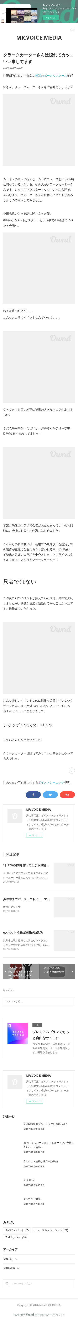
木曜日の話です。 (13, 907)
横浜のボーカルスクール (51, 75)
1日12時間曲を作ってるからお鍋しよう (28, 865)
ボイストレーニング (51, 782)
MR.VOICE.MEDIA (39, 37)
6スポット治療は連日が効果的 (23, 932)
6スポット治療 (32, 1198)
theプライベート (16, 1230)
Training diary (16, 1237)
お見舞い (29, 1180)
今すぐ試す (51, 17)
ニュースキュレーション (51, 1230)
